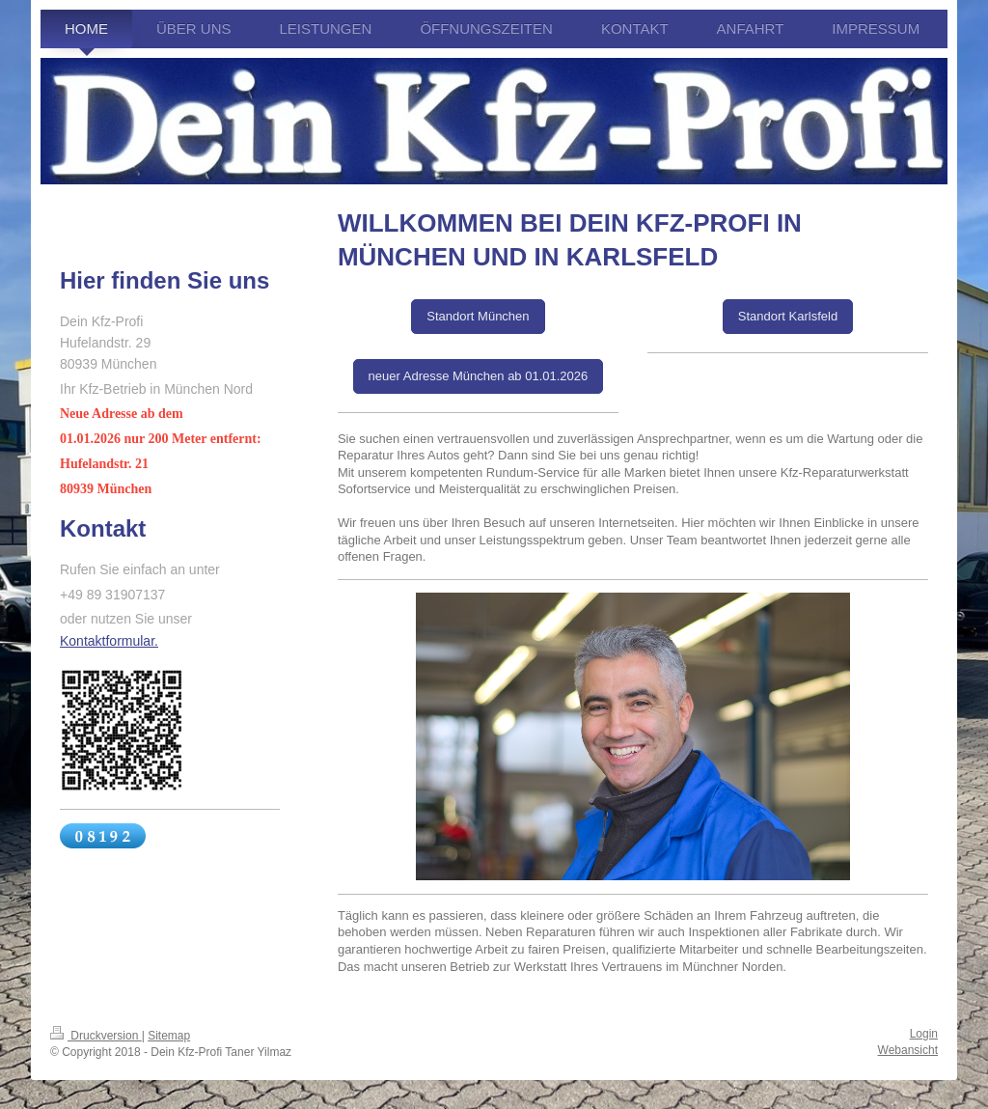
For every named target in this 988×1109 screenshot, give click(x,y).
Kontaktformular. (109, 641)
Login (924, 1033)
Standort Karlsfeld (787, 316)
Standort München (477, 316)
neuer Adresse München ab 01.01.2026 (479, 376)
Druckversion (96, 1035)
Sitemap (169, 1035)
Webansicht (908, 1050)
